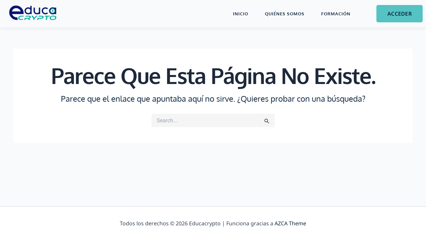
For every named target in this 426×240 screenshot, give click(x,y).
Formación (335, 13)
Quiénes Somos (285, 13)
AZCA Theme (290, 223)
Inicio (240, 13)
